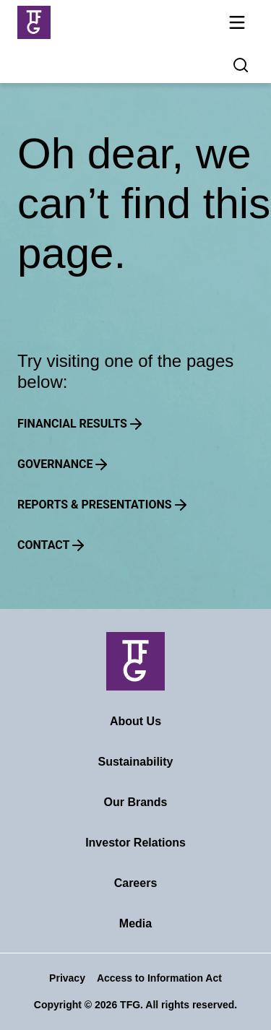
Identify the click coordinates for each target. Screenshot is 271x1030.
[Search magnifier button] (241, 65)
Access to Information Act (159, 978)
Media (135, 923)
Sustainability (135, 762)
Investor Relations (135, 842)
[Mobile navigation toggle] (237, 25)
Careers (136, 883)
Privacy (67, 978)
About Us (135, 721)
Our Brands (135, 802)
